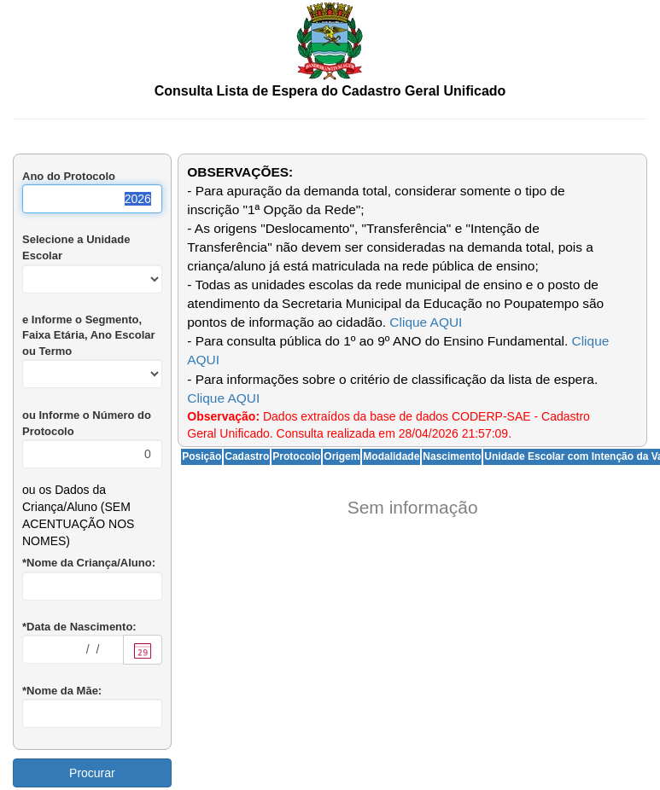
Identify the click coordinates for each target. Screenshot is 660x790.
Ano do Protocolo (68, 176)
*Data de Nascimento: (79, 626)
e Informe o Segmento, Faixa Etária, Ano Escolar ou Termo (88, 335)
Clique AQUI (425, 322)
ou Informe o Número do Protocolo (86, 423)
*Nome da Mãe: (62, 690)
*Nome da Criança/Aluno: (88, 562)
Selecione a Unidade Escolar (76, 247)
